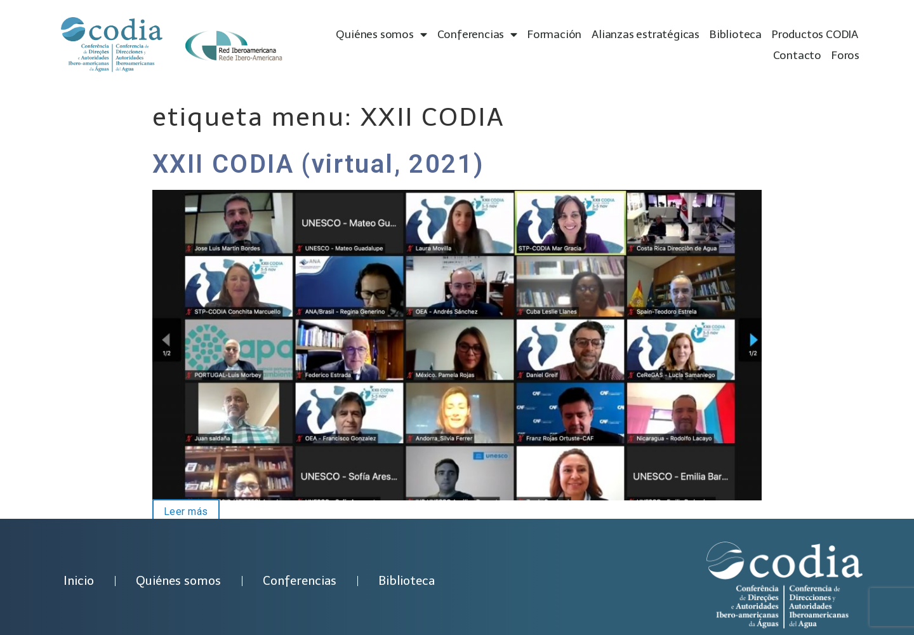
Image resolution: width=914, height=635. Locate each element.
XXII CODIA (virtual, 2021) (318, 164)
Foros (845, 55)
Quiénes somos (381, 34)
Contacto (797, 55)
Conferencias (477, 34)
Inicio (78, 580)
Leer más (180, 511)
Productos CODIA (815, 34)
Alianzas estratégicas (645, 34)
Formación (554, 34)
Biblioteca (736, 34)
